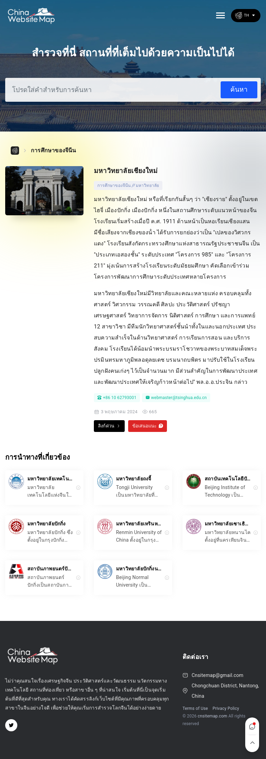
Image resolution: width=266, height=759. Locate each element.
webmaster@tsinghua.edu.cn (176, 397)
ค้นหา (239, 89)
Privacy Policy (226, 708)
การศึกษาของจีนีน (53, 150)
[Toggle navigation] (220, 15)
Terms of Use (195, 708)
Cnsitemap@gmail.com (217, 675)
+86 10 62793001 (116, 397)
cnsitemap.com (213, 716)
